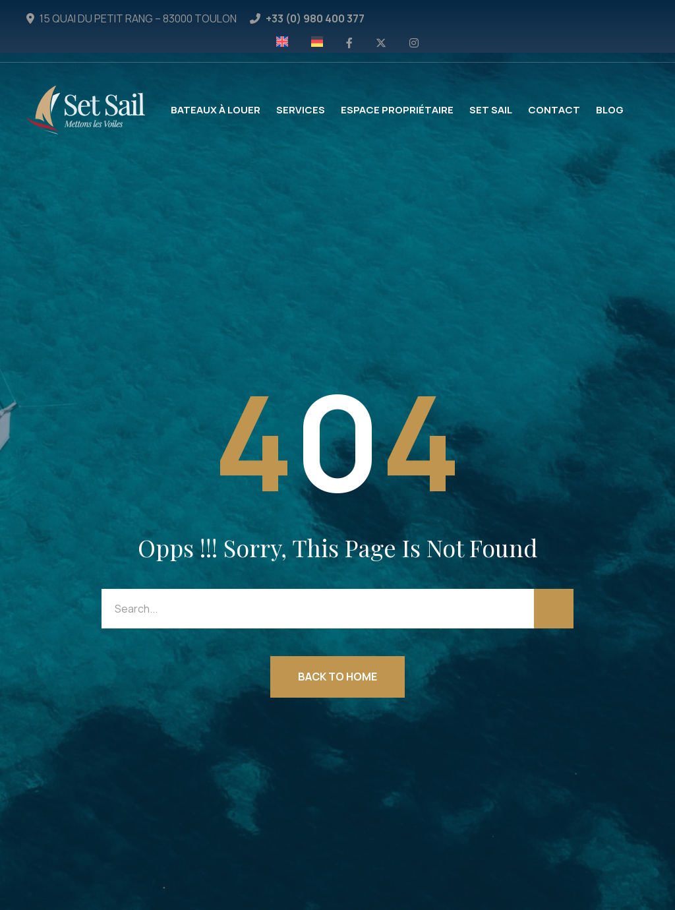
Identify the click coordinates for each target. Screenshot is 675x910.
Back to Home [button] (337, 676)
